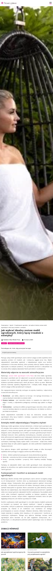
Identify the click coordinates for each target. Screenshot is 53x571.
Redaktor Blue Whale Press (11, 340)
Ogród (4, 343)
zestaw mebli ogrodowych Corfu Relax (21, 376)
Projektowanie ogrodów (16, 343)
